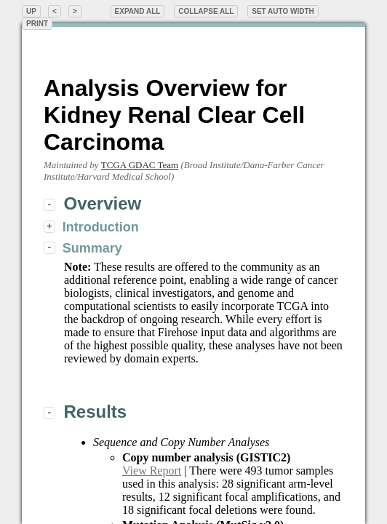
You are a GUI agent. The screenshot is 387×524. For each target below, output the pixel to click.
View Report (151, 470)
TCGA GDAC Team (139, 164)
